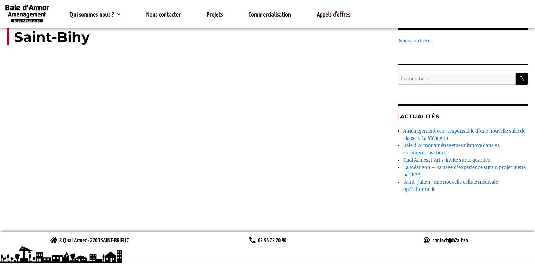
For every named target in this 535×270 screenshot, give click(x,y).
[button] (95, 14)
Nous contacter (163, 14)
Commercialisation (269, 14)
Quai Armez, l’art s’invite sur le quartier (446, 160)
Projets (214, 14)
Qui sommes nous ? (94, 14)
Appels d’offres (333, 14)
